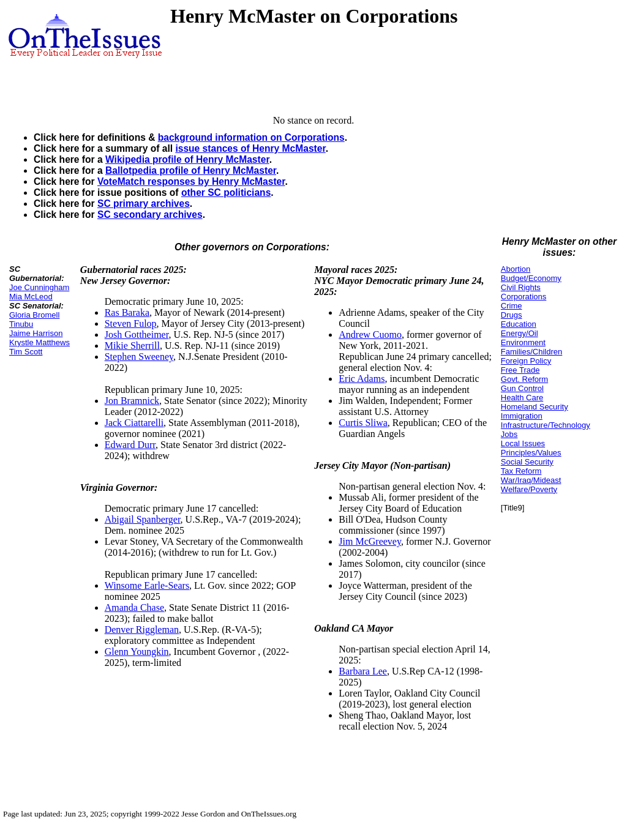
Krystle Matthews (39, 342)
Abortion (515, 269)
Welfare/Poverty (529, 489)
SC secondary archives (150, 214)
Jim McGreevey (370, 541)
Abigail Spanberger (143, 519)
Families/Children (531, 351)
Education (518, 324)
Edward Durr (130, 444)
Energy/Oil (519, 333)
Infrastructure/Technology (545, 425)
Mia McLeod (31, 296)
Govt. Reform (524, 379)
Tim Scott (25, 351)
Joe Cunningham (39, 287)
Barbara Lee (363, 671)
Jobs (509, 434)
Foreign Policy (526, 360)
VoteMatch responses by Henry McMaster (191, 181)
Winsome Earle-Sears (147, 585)
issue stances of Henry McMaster (250, 148)
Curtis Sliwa (363, 422)
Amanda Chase (134, 607)
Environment (523, 342)
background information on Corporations (251, 137)
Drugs (511, 314)
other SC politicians (226, 192)
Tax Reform (521, 471)
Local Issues (523, 443)
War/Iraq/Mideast (531, 480)
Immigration (522, 415)
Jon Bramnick (132, 400)
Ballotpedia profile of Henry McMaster (190, 170)
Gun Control (522, 388)
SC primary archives (143, 203)
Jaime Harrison (35, 333)
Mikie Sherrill (132, 345)
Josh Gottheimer (137, 334)
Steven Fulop (131, 323)
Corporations (523, 296)
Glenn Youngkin (137, 651)
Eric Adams (362, 378)
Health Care (522, 397)
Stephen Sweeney (139, 356)
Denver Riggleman (142, 629)
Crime (511, 305)
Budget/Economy (531, 278)
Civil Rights (521, 287)
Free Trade (520, 370)
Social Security (527, 461)
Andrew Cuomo (370, 334)
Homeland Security (534, 406)
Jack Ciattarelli (134, 422)
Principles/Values (531, 452)
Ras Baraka (127, 312)
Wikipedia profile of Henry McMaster (187, 159)
